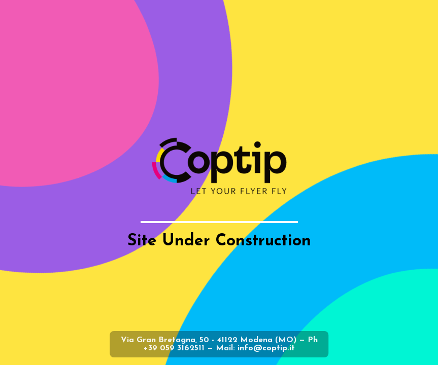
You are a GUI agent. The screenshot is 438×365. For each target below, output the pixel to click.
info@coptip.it (266, 348)
